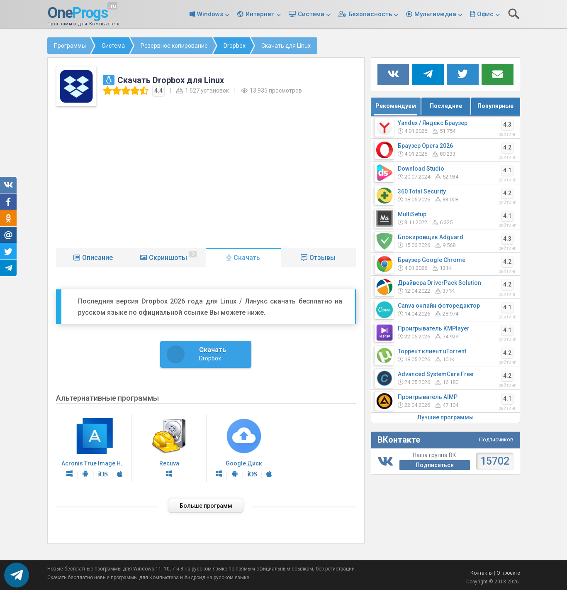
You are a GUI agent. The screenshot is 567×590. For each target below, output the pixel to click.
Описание (97, 258)
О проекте (508, 573)
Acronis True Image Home (96, 448)
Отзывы (322, 258)
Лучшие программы (445, 417)
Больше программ (206, 505)
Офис (485, 14)
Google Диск (244, 448)
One (77, 13)
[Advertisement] (206, 175)
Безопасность (370, 14)
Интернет (260, 14)
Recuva (169, 448)
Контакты (481, 573)
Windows (210, 14)
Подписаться (435, 465)
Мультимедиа (435, 14)
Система (311, 14)
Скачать (247, 258)
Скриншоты (173, 256)
